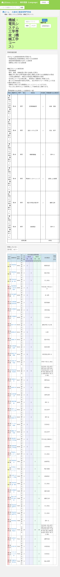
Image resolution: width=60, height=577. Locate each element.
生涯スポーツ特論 (13, 476)
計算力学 (13, 546)
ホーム (5, 12)
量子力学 (13, 324)
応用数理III (13, 491)
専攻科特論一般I (13, 280)
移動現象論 (13, 402)
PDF (44, 20)
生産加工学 (13, 539)
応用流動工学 (13, 395)
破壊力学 (13, 387)
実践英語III (13, 461)
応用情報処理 (13, 347)
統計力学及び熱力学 (13, 498)
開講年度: (43, 22)
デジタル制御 (13, 424)
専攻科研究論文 (13, 529)
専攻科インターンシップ (13, 454)
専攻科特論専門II (13, 513)
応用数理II (13, 317)
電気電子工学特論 (13, 439)
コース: (9, 249)
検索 (22, 7)
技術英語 (13, 520)
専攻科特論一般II (13, 483)
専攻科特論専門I (13, 505)
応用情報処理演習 (13, 302)
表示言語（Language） (29, 2)
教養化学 (13, 332)
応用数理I (13, 310)
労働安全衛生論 (13, 561)
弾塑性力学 (13, 380)
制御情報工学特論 (13, 446)
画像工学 (13, 339)
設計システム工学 (13, 409)
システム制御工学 (13, 417)
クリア (33, 25)
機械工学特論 (13, 431)
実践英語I (13, 265)
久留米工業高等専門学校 (21, 12)
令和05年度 (46, 26)
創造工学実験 (13, 354)
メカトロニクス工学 (13, 553)
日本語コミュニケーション (13, 468)
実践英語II (13, 273)
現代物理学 (13, 295)
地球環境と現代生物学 (13, 287)
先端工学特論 (13, 361)
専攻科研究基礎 (13, 371)
